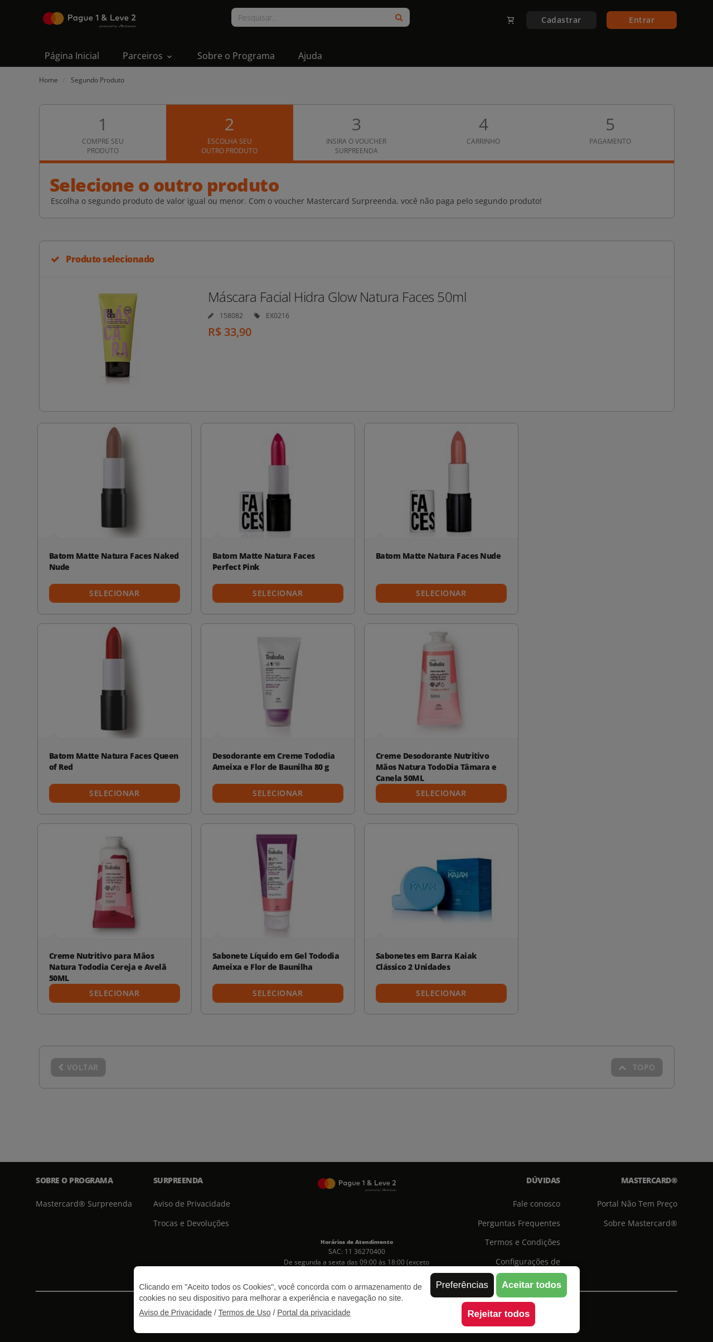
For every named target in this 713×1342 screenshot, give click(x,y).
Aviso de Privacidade (175, 1312)
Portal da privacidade (314, 1312)
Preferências (462, 1285)
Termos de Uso (244, 1312)
